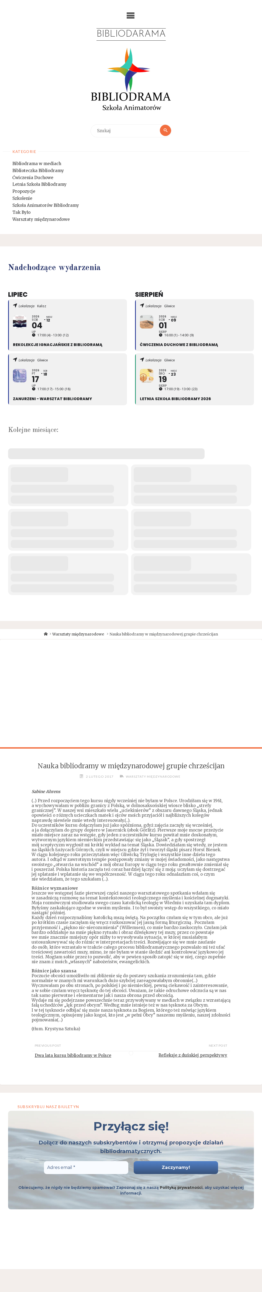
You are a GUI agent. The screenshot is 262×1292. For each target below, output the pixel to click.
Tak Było (21, 212)
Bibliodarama (131, 34)
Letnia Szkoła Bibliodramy (39, 184)
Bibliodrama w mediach (36, 163)
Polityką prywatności (181, 1188)
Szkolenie (22, 198)
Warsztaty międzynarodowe (41, 219)
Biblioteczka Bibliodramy (38, 170)
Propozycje (23, 191)
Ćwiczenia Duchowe (32, 177)
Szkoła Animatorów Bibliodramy (45, 205)
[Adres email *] (86, 1168)
